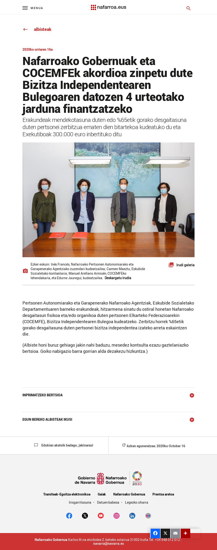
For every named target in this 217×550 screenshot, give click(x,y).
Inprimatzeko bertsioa (42, 395)
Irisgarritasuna (80, 502)
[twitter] (85, 515)
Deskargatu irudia (118, 278)
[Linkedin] (132, 515)
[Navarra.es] (108, 5)
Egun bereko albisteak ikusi (47, 419)
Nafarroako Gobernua (129, 494)
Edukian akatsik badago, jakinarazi (63, 445)
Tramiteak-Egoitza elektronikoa (66, 494)
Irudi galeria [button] (185, 265)
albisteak (36, 29)
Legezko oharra (136, 502)
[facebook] (69, 515)
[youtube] (101, 515)
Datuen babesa (108, 502)
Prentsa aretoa (163, 494)
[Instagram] (116, 515)
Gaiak (102, 494)
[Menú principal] (32, 7)
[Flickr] (148, 515)
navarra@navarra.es (108, 543)
